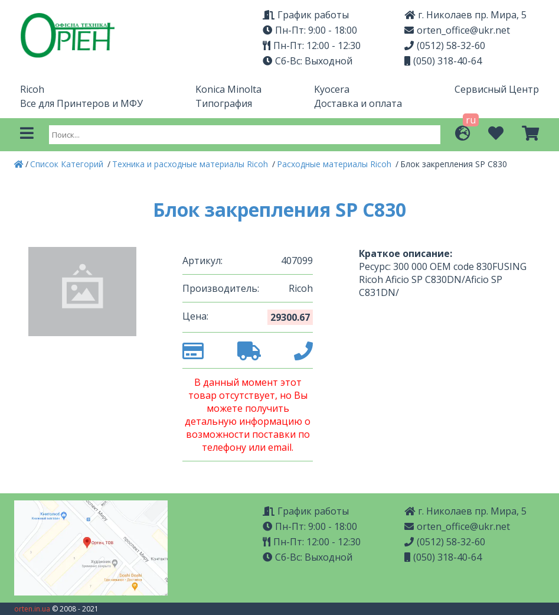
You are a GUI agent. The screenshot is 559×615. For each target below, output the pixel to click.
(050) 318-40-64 (443, 60)
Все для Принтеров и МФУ (81, 103)
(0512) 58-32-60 (444, 45)
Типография (223, 103)
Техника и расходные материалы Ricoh (191, 164)
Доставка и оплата (358, 103)
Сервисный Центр (497, 89)
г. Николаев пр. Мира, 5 (465, 14)
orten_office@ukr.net (457, 30)
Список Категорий (68, 164)
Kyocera (331, 89)
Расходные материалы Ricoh (335, 164)
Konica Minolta (228, 89)
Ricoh (32, 89)
